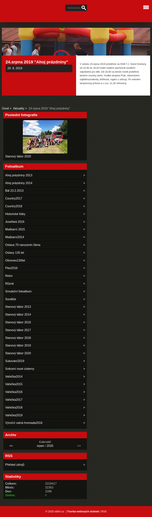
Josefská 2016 (14, 221)
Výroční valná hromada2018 (23, 422)
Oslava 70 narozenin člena (22, 244)
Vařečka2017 (13, 399)
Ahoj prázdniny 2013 (18, 175)
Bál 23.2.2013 (14, 190)
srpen (40, 445)
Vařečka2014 (13, 376)
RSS (104, 511)
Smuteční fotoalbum (18, 291)
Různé (9, 283)
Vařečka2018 (13, 407)
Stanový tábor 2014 (18, 314)
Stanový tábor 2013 (18, 306)
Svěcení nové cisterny (19, 368)
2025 (50, 445)
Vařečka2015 (13, 384)
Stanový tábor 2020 (18, 156)
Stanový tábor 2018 (18, 337)
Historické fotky (15, 214)
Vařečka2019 (13, 415)
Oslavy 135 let (14, 252)
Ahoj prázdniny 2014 (18, 183)
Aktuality (18, 108)
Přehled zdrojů (14, 464)
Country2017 (13, 198)
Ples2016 (11, 268)
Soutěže (10, 299)
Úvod (5, 108)
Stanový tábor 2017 (18, 330)
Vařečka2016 (13, 391)
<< (11, 445)
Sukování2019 (14, 361)
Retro (8, 275)
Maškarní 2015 (15, 229)
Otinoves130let (15, 260)
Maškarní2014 (14, 237)
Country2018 (13, 206)
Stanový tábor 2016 (18, 322)
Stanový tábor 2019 (18, 345)
